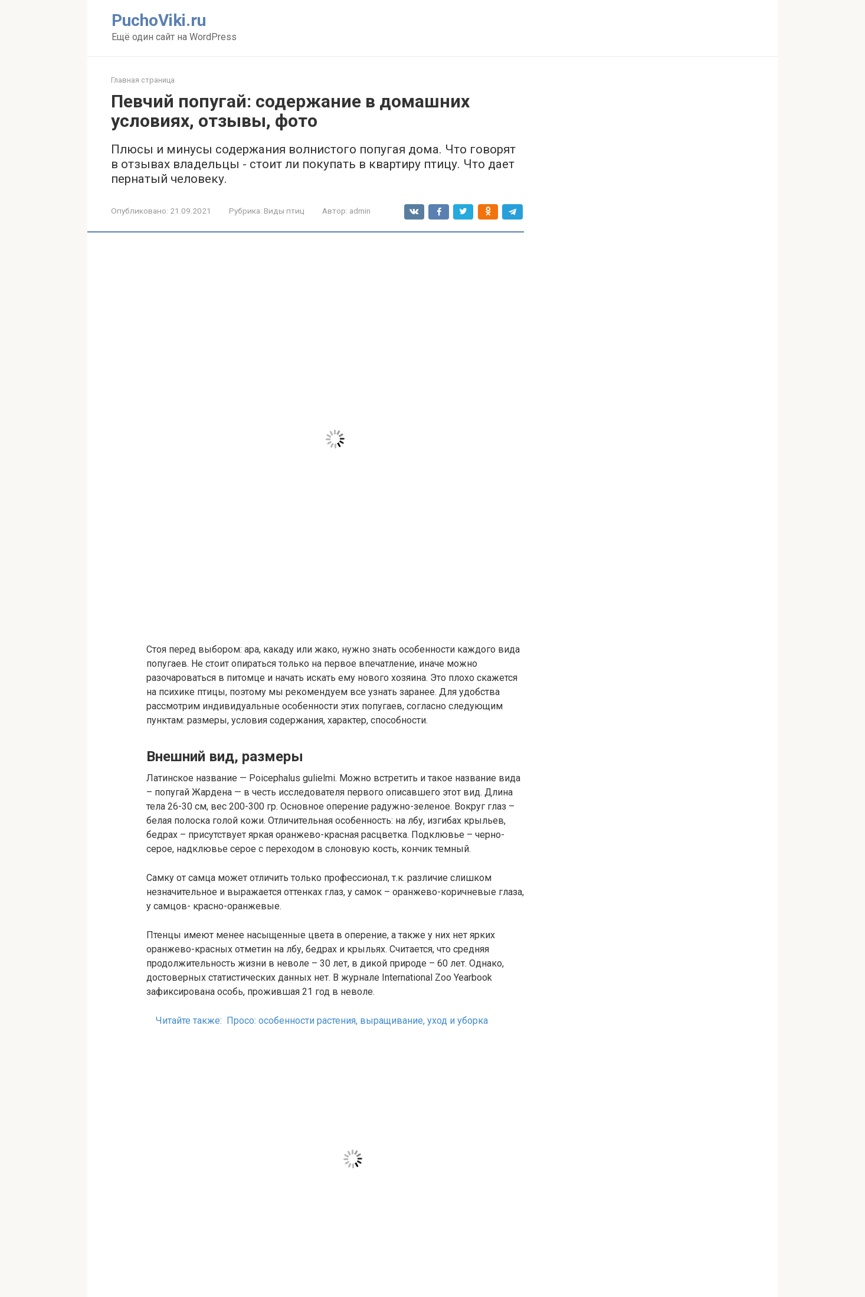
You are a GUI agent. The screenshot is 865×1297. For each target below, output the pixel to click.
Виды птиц (284, 210)
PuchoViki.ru (159, 20)
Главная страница (143, 80)
